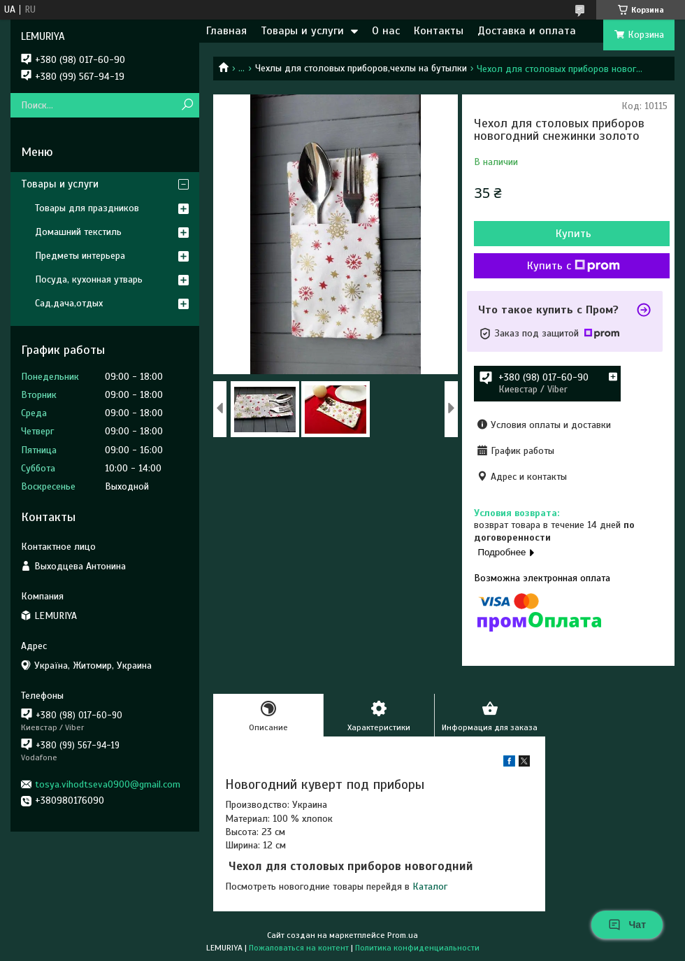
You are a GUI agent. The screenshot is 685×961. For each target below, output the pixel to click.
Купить (573, 234)
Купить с (573, 266)
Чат (627, 924)
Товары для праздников (87, 208)
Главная (226, 31)
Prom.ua (402, 935)
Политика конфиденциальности (417, 948)
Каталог (429, 886)
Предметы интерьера (80, 256)
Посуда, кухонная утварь (89, 279)
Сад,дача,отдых (69, 303)
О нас (386, 31)
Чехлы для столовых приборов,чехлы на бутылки (361, 68)
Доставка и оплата (526, 31)
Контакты (438, 31)
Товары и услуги (302, 31)
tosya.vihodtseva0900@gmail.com (107, 784)
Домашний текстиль (78, 232)
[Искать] (187, 105)
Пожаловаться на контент (299, 948)
